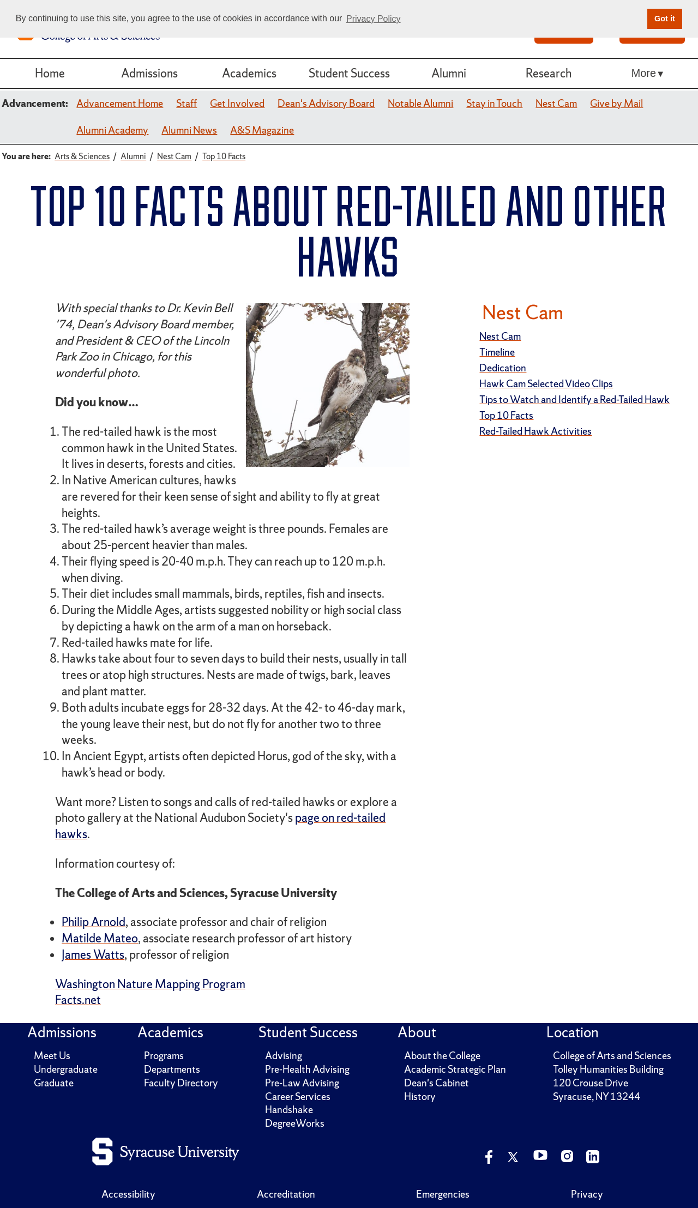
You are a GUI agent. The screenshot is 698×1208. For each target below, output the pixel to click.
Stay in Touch (494, 103)
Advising (283, 1055)
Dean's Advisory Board (326, 103)
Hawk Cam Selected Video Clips (546, 383)
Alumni (448, 73)
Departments (172, 1069)
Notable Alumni (420, 103)
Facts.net (78, 1000)
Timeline (497, 352)
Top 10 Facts (506, 415)
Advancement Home (119, 103)
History (420, 1096)
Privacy (587, 1194)
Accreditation (286, 1194)
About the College (442, 1055)
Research (548, 73)
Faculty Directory (181, 1083)
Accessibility (128, 1194)
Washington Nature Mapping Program (150, 984)
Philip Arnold (93, 922)
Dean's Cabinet (436, 1083)
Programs (164, 1055)
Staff (186, 103)
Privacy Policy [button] (373, 18)
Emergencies (443, 1194)
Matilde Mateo (100, 938)
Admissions (149, 73)
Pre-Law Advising (302, 1083)
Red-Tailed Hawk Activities (535, 431)
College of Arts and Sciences (612, 1055)
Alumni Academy (112, 130)
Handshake (289, 1109)
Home (50, 73)
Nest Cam (556, 103)
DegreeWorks (294, 1123)
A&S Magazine (262, 130)
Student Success (349, 73)
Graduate (54, 1083)
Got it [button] (664, 18)
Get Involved (237, 103)
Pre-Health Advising (307, 1069)
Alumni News (189, 130)
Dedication (502, 368)
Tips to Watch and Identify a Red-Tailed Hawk (574, 399)
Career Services (297, 1096)
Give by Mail (616, 103)
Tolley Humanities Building (608, 1069)
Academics (249, 73)
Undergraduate (66, 1069)
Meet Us (52, 1055)
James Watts (93, 955)
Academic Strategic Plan (455, 1069)
